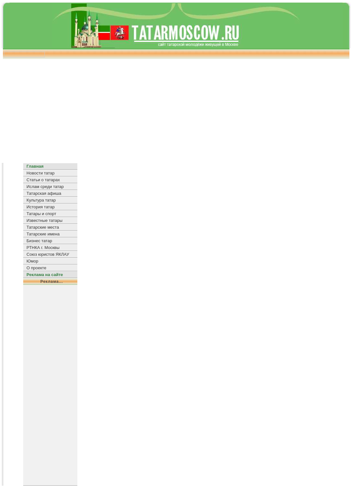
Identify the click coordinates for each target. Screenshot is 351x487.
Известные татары (44, 220)
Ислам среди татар (44, 186)
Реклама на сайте (44, 274)
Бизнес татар (39, 240)
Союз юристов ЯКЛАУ (47, 254)
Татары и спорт (41, 213)
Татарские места (42, 227)
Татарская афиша (43, 193)
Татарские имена (43, 234)
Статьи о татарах (43, 179)
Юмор (32, 261)
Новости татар (40, 173)
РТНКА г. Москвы (42, 247)
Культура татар (41, 200)
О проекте (36, 267)
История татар (40, 206)
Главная (35, 166)
